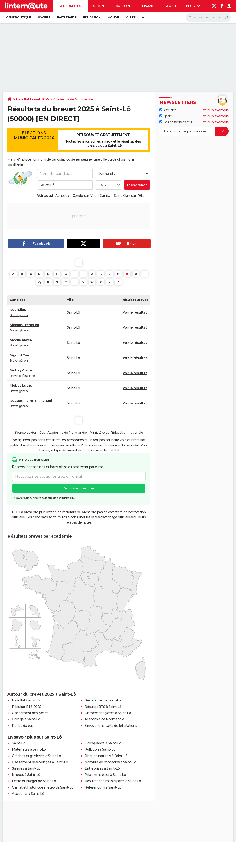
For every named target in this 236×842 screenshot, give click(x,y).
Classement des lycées (30, 713)
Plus (193, 6)
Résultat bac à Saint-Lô (103, 700)
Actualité (168, 110)
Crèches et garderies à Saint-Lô (36, 756)
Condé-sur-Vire (85, 196)
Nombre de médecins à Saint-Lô (110, 762)
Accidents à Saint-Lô (28, 794)
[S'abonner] (194, 131)
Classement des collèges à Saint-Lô (40, 762)
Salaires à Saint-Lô (26, 768)
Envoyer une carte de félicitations (111, 726)
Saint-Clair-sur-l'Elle (129, 196)
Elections (34, 135)
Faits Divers (66, 17)
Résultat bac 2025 (26, 700)
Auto (171, 6)
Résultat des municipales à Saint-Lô (113, 781)
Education (92, 17)
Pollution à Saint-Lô (100, 749)
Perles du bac (22, 726)
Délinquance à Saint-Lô (103, 743)
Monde (113, 17)
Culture (123, 6)
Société (44, 17)
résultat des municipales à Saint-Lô (112, 143)
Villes (130, 17)
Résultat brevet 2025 (32, 99)
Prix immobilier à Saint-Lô (105, 775)
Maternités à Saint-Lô (29, 749)
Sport (99, 6)
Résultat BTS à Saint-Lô (103, 707)
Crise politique (18, 17)
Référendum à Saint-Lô (103, 787)
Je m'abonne (75, 488)
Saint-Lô (18, 743)
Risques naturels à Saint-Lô (106, 756)
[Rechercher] (208, 17)
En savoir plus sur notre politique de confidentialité (43, 498)
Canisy (105, 196)
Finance (149, 6)
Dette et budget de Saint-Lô (34, 781)
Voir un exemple (216, 110)
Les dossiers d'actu (175, 122)
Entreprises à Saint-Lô (102, 768)
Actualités (70, 6)
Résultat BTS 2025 (26, 707)
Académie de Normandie (73, 99)
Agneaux (62, 196)
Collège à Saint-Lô (26, 719)
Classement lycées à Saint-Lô (108, 713)
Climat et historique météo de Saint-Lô (42, 787)
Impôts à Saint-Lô (26, 775)
